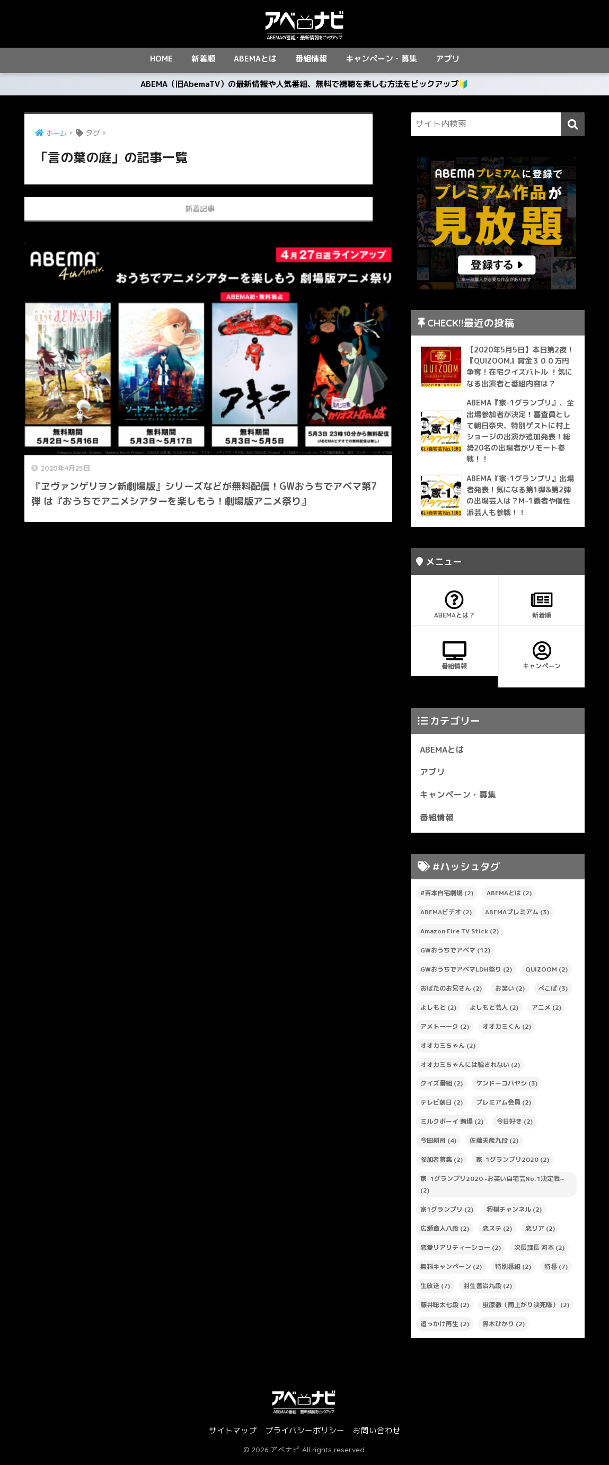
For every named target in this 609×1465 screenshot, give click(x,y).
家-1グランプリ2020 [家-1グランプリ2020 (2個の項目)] (512, 1163)
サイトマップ (233, 1434)
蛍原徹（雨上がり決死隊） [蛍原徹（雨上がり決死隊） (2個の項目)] (525, 1308)
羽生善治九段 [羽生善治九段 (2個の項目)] (487, 1289)
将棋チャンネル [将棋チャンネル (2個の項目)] (514, 1213)
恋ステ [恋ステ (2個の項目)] (497, 1232)
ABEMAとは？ (454, 609)
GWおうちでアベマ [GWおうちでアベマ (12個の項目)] (455, 954)
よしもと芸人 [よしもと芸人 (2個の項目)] (494, 1011)
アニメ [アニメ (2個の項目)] (546, 1011)
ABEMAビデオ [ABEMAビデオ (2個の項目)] (446, 916)
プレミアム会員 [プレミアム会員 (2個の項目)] (503, 1106)
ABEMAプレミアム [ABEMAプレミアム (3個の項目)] (517, 916)
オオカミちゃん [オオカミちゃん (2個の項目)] (447, 1049)
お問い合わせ (377, 1434)
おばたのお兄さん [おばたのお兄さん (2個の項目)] (451, 992)
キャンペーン (541, 660)
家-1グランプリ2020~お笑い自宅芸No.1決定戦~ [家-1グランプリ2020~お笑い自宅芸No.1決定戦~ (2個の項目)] (492, 1188)
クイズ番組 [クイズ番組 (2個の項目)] (441, 1087)
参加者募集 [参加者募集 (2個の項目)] (441, 1163)
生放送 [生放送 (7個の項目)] (435, 1289)
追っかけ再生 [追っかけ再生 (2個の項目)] (444, 1327)
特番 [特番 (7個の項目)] (556, 1270)
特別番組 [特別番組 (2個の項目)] (513, 1270)
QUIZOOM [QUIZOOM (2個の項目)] (546, 973)
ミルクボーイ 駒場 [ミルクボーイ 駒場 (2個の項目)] (451, 1125)
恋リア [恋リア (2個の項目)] (540, 1232)
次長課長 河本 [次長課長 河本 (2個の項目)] (539, 1251)
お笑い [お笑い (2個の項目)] (510, 992)
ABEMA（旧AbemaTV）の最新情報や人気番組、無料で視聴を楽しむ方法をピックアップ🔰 (305, 86)
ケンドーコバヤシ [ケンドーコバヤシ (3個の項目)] (506, 1087)
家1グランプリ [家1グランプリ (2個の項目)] (446, 1213)
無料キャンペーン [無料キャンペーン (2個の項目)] (451, 1270)
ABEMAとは (255, 58)
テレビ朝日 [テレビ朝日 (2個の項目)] (441, 1106)
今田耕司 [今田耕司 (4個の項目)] (438, 1144)
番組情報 (311, 58)
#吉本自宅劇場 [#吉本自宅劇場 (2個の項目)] (446, 897)
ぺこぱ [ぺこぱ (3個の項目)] (553, 992)
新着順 (203, 58)
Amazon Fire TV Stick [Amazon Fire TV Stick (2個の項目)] (459, 935)
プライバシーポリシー (305, 1434)
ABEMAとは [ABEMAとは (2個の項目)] (509, 897)
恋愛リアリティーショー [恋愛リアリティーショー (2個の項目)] (460, 1251)
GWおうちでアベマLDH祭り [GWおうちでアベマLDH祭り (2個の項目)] (466, 973)
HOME (161, 58)
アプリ (448, 58)
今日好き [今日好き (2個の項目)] (515, 1125)
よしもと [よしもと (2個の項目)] (438, 1011)
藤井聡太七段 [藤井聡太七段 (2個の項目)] (444, 1308)
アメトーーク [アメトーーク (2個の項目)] (444, 1030)
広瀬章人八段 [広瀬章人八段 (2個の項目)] (444, 1232)
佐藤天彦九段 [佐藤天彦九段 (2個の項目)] (494, 1144)
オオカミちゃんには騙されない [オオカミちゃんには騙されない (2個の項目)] (470, 1068)
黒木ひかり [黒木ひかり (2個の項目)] (503, 1327)
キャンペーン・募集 (381, 58)
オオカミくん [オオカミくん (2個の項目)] (506, 1030)
